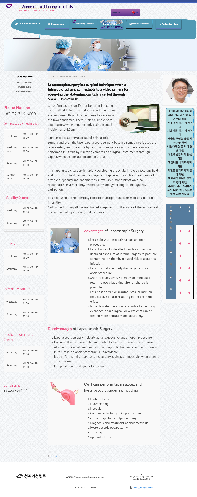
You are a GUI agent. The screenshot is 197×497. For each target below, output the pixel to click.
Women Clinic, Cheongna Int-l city (35, 6)
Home (53, 75)
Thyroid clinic (24, 86)
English (116, 12)
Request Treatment (26, 34)
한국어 (52, 456)
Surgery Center (111, 24)
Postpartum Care (168, 24)
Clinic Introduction (27, 23)
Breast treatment (24, 82)
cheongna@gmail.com (143, 487)
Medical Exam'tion (139, 23)
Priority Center (84, 23)
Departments (57, 24)
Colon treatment (24, 91)
